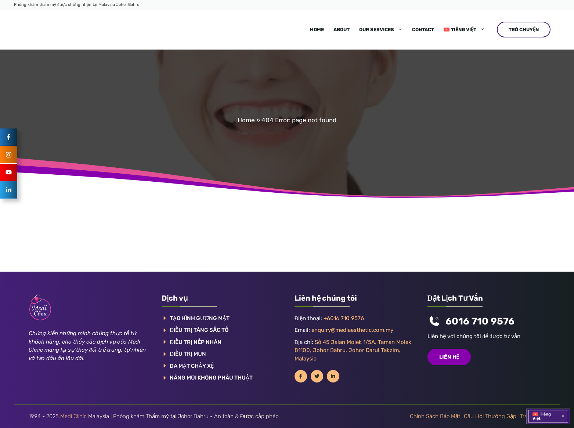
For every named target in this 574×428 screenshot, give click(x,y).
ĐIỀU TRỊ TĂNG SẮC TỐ (199, 330)
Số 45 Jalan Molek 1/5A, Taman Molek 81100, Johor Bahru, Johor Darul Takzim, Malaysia (353, 350)
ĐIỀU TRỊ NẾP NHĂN (195, 342)
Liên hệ (449, 357)
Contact (423, 29)
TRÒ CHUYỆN (524, 29)
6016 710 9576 (480, 321)
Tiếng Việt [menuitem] (542, 416)
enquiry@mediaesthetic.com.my (352, 330)
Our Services (383, 30)
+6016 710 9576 (344, 318)
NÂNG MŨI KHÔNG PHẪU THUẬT (211, 377)
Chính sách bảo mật (435, 416)
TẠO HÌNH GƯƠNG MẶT (200, 318)
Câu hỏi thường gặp (490, 416)
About (341, 29)
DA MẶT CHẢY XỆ (192, 366)
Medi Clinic (73, 416)
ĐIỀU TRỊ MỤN (188, 354)
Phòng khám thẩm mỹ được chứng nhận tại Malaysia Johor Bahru (77, 4)
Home (317, 29)
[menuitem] (464, 30)
